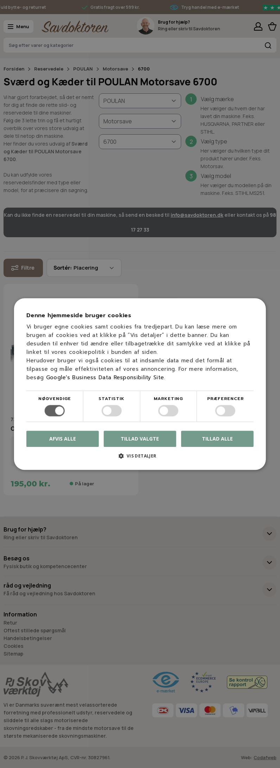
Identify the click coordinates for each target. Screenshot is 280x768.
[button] (140, 458)
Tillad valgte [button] (140, 438)
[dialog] (140, 384)
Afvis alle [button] (62, 438)
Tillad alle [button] (217, 438)
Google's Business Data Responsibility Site (105, 377)
